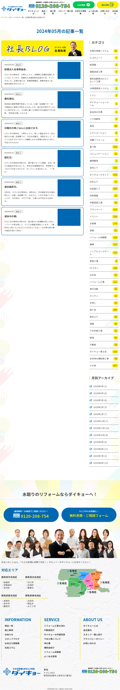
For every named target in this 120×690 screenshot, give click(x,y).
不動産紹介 (49, 630)
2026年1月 (98, 414)
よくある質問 (93, 12)
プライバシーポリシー (93, 638)
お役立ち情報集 (80, 12)
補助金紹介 (49, 647)
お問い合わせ (105, 12)
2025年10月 (99, 435)
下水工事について (52, 638)
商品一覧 (44, 12)
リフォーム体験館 (52, 652)
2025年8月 (98, 449)
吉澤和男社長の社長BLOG (35, 17)
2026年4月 (98, 393)
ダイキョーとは (33, 12)
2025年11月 (99, 428)
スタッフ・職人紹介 (65, 12)
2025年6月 (98, 463)
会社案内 (115, 12)
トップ (3, 17)
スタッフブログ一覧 (16, 17)
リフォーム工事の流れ (54, 625)
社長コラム (10, 647)
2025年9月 (98, 442)
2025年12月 (99, 421)
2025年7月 (98, 456)
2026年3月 (98, 400)
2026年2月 (98, 407)
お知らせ (9, 634)
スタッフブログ (12, 638)
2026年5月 (98, 386)
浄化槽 (47, 643)
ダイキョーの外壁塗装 (54, 634)
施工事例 (53, 12)
